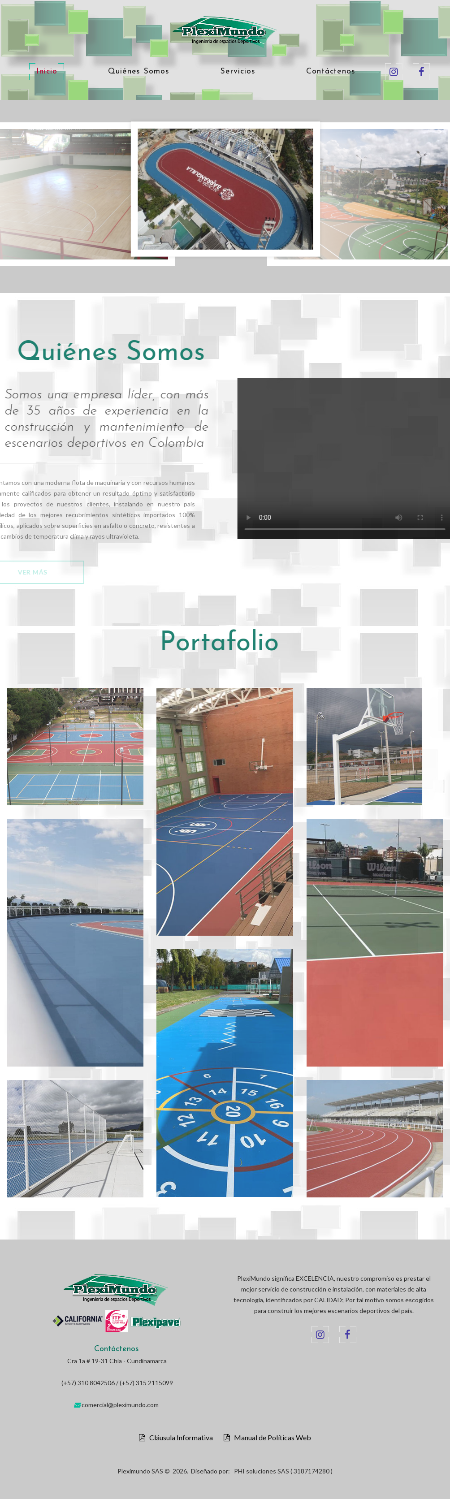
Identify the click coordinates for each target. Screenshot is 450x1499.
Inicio (46, 71)
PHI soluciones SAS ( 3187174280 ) (283, 1471)
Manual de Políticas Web (270, 1437)
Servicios (237, 71)
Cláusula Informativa (179, 1437)
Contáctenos (331, 71)
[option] (225, 191)
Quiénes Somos (139, 71)
